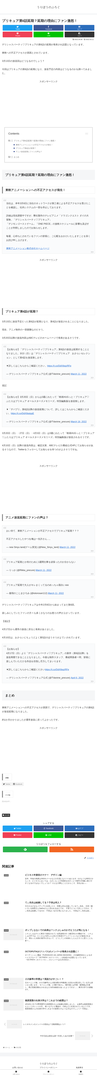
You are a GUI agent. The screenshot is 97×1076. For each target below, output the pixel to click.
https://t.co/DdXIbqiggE (22, 413)
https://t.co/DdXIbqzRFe (59, 366)
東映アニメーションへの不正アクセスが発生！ (34, 145)
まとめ (16, 157)
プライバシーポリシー (49, 1068)
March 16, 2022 (79, 421)
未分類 (6, 815)
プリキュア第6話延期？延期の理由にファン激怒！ (35, 141)
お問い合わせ (17, 1068)
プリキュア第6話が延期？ (26, 148)
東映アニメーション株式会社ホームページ (27, 248)
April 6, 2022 (77, 678)
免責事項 (79, 1068)
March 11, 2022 (79, 374)
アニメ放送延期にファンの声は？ (29, 152)
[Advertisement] (48, 105)
